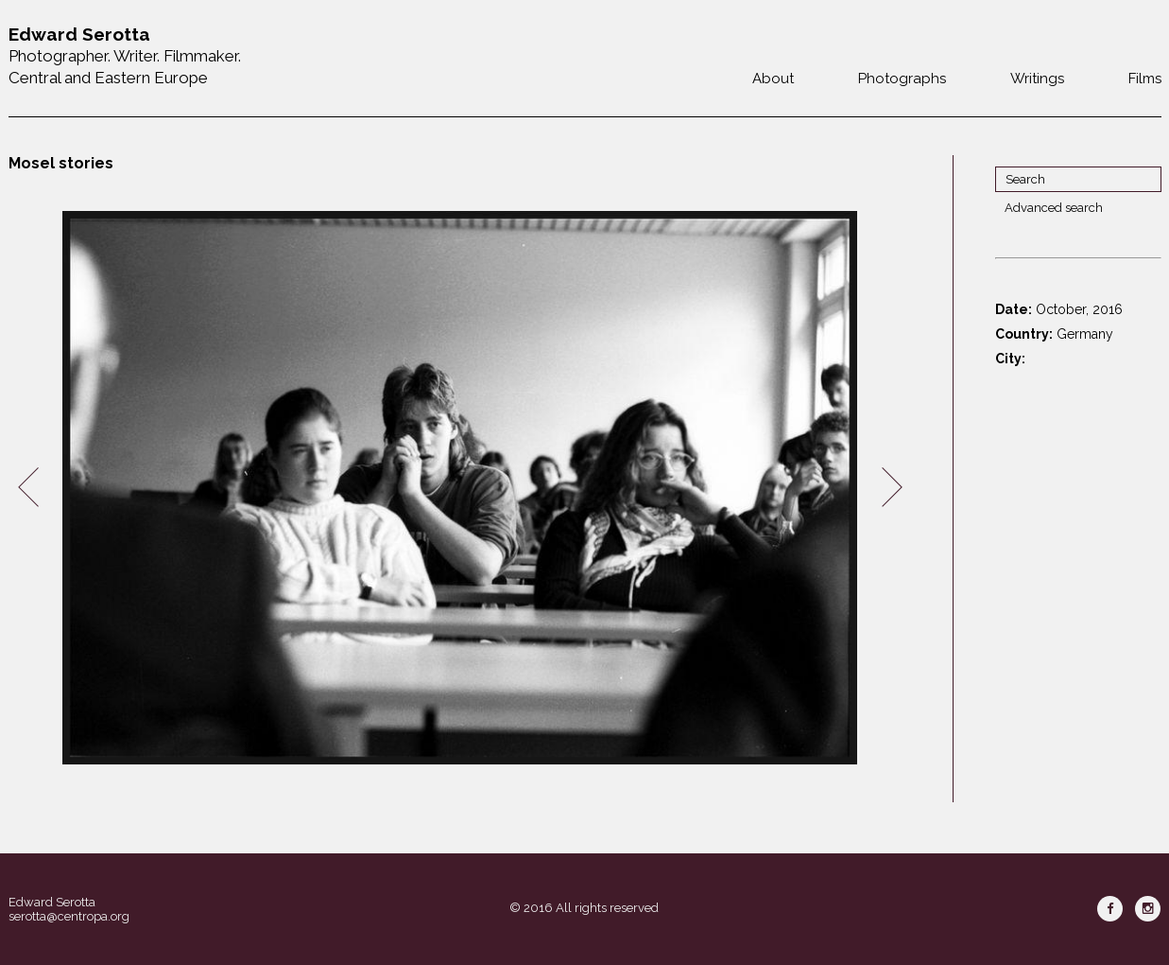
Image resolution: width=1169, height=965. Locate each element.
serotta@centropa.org (69, 916)
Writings (1037, 78)
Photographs (902, 78)
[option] (460, 487)
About (773, 78)
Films (1144, 78)
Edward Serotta (52, 902)
